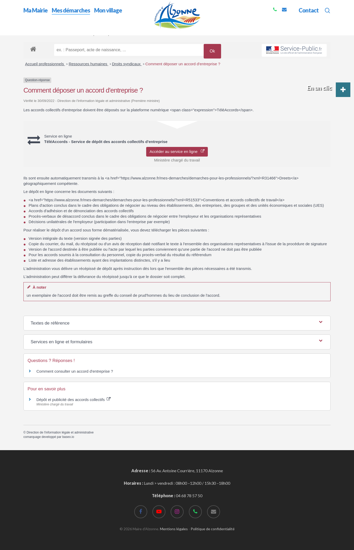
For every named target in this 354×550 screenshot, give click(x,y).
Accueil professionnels (45, 64)
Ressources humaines (88, 64)
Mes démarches (54, 33)
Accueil (30, 33)
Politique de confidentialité (213, 529)
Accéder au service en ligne (177, 151)
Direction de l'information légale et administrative (60, 432)
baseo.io (68, 437)
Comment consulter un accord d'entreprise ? (74, 371)
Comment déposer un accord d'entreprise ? (182, 64)
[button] (343, 89)
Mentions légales (174, 529)
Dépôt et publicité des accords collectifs (73, 399)
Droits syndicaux (127, 64)
